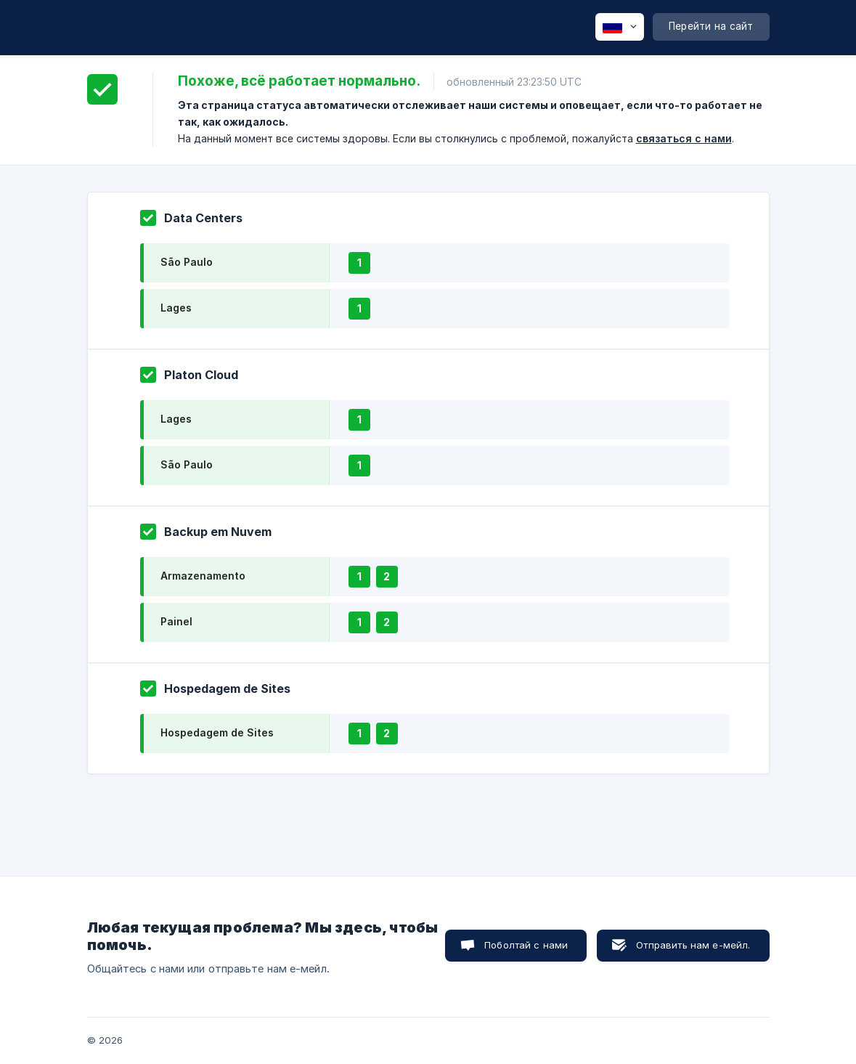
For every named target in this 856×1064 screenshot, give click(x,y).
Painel (176, 621)
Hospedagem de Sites (217, 732)
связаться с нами (684, 138)
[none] (619, 27)
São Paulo (186, 262)
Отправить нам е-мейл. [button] (693, 945)
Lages (176, 307)
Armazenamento (202, 575)
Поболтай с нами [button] (526, 945)
